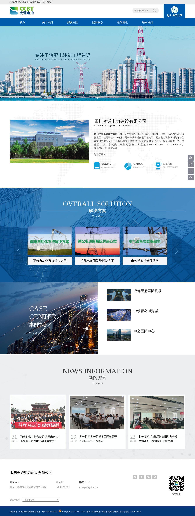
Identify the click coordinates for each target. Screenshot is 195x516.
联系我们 (147, 22)
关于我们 (47, 22)
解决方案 (72, 22)
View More (97, 218)
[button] (97, 98)
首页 (22, 22)
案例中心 (97, 22)
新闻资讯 (122, 22)
